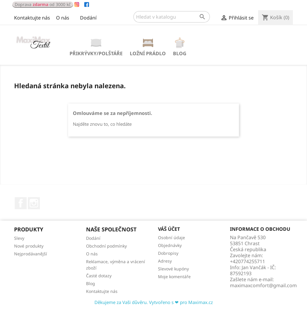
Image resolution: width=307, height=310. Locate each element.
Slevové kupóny (173, 269)
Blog (179, 53)
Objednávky (170, 245)
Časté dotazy (99, 275)
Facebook (21, 203)
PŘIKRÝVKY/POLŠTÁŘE (96, 53)
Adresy (165, 261)
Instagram (34, 203)
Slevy (19, 238)
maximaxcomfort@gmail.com (263, 285)
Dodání (88, 17)
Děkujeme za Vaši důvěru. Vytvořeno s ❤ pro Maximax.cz (153, 302)
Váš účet (169, 229)
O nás (62, 17)
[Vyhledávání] (171, 17)
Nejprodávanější (30, 254)
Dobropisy (168, 253)
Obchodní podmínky (106, 246)
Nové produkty (28, 246)
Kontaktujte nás (32, 17)
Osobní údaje (171, 237)
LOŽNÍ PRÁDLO (148, 53)
